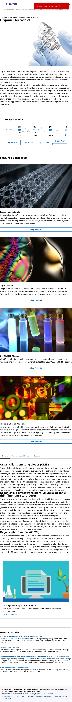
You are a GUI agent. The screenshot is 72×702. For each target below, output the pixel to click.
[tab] (5, 456)
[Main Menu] (3, 3)
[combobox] (36, 9)
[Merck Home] (11, 4)
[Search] (67, 9)
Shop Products (36, 229)
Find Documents (10, 614)
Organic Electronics (33, 17)
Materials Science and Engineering (15, 17)
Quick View (13, 142)
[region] (36, 135)
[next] (65, 135)
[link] (7, 696)
